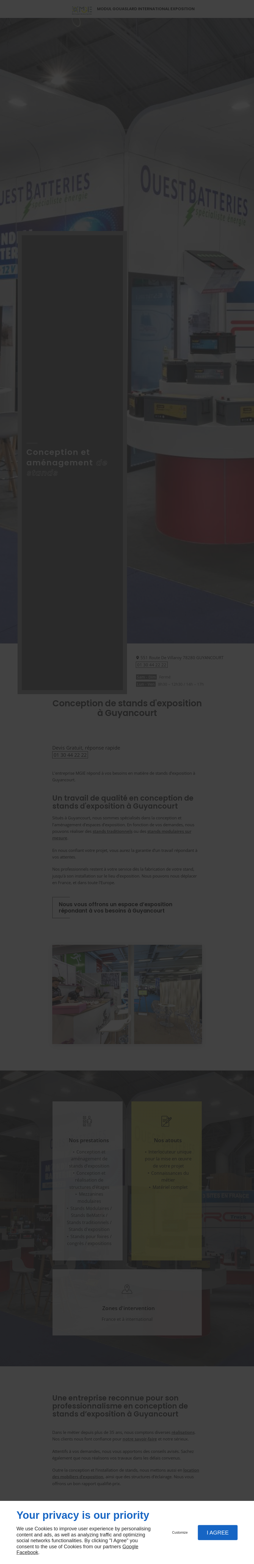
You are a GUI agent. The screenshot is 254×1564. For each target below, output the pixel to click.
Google (130, 1546)
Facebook (27, 1552)
